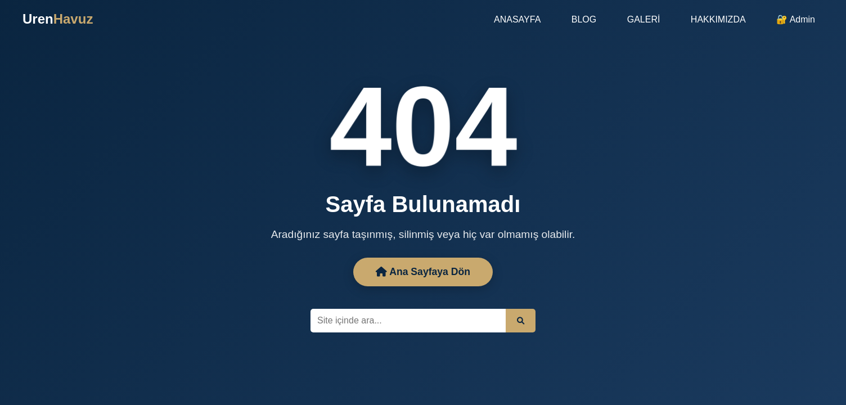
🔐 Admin (795, 19)
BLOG (584, 19)
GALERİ (643, 19)
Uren (57, 18)
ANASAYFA (517, 19)
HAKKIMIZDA (718, 19)
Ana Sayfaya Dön (423, 271)
